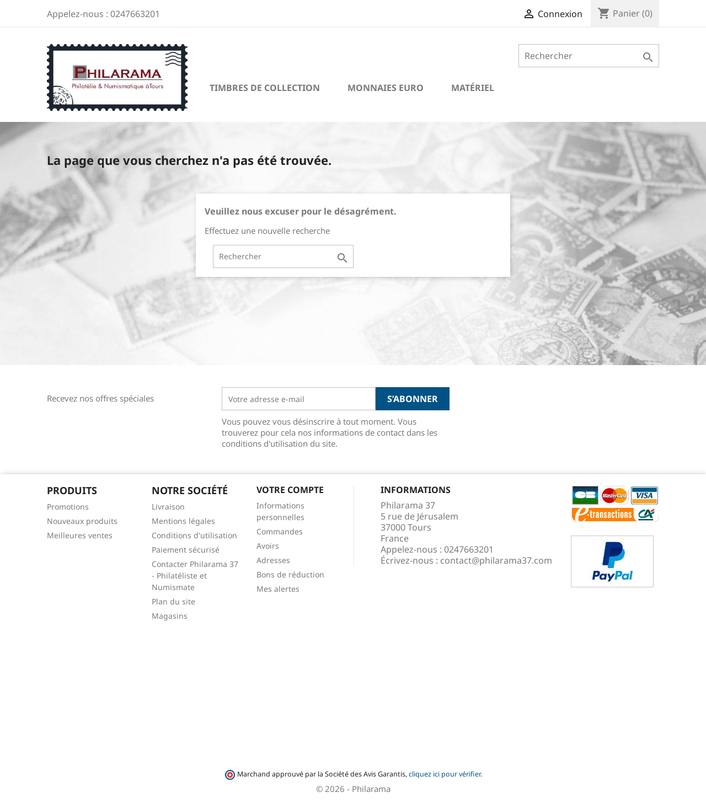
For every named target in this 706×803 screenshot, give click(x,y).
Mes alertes (277, 588)
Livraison (168, 506)
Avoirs (267, 545)
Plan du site (173, 601)
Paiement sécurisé (186, 549)
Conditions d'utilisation (194, 535)
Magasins (170, 616)
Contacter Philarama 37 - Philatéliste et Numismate (195, 575)
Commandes (279, 531)
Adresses (273, 560)
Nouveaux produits (82, 521)
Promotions (68, 506)
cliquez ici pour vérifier (444, 774)
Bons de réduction (290, 574)
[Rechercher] (588, 55)
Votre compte (290, 490)
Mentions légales (183, 521)
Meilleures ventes (80, 535)
